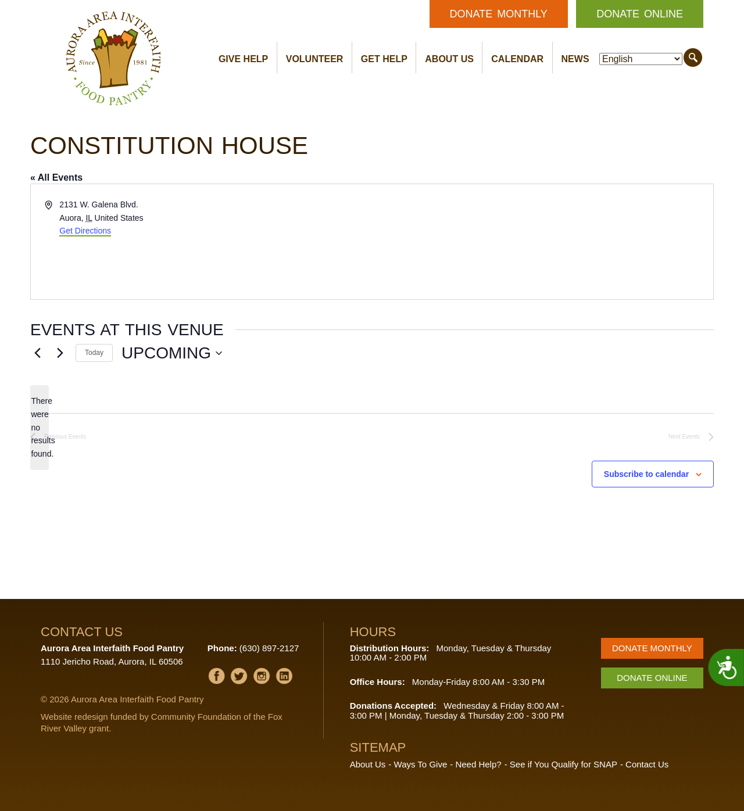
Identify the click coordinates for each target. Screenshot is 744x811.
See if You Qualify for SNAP (563, 764)
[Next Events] (60, 353)
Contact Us (646, 764)
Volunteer (315, 59)
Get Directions (85, 230)
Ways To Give (421, 764)
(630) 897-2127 (269, 648)
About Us (449, 59)
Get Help (384, 59)
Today (94, 353)
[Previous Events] (37, 353)
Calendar (517, 59)
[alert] (39, 427)
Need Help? (478, 764)
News (575, 59)
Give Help (243, 59)
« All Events (56, 177)
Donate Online (639, 14)
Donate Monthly (499, 14)
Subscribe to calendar (646, 474)
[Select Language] (640, 59)
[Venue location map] (541, 241)
